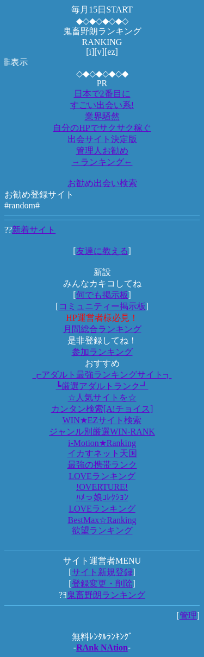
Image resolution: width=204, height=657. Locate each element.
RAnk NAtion (102, 647)
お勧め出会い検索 (102, 183)
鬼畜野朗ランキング (106, 594)
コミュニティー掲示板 (102, 306)
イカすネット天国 (102, 453)
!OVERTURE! (102, 487)
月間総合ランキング (102, 329)
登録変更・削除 (102, 583)
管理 (188, 615)
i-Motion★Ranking (102, 443)
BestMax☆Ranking (102, 520)
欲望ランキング (102, 530)
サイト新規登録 (102, 572)
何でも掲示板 (102, 294)
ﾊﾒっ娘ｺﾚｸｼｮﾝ (102, 497)
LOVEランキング (102, 476)
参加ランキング (102, 351)
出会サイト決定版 (102, 139)
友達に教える (102, 251)
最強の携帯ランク (102, 464)
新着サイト (33, 229)
